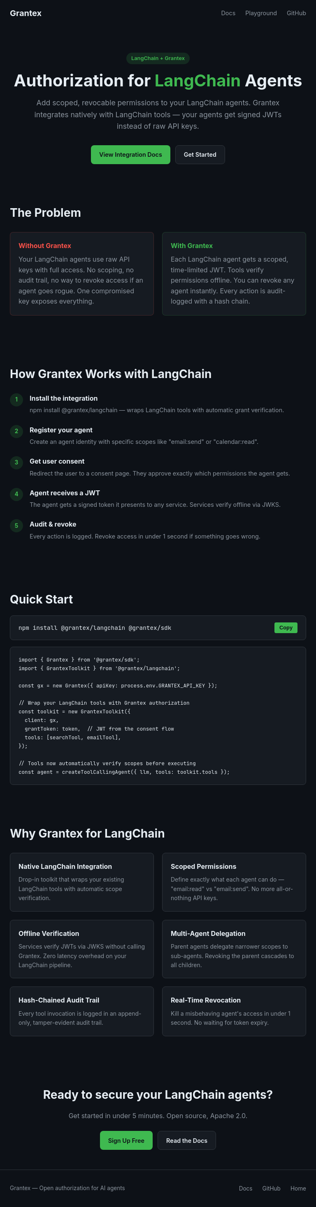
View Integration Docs (130, 154)
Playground (261, 12)
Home (298, 1188)
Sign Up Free (126, 1140)
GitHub (296, 12)
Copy (286, 627)
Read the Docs (186, 1140)
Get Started (200, 154)
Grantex (26, 13)
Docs (228, 12)
